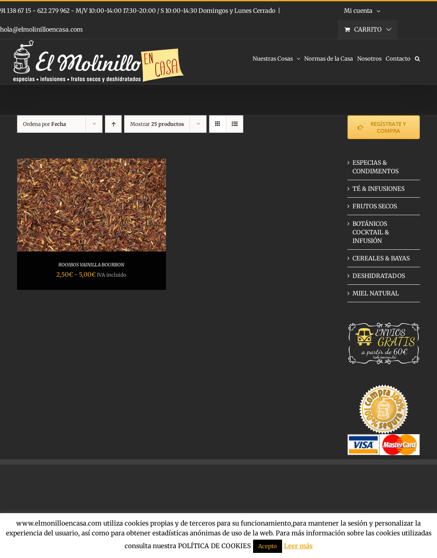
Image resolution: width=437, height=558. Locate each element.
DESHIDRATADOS (379, 276)
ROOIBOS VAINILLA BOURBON (91, 265)
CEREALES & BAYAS (381, 258)
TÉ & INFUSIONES (379, 189)
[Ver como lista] (234, 124)
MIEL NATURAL (376, 293)
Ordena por (44, 124)
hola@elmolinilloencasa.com (41, 29)
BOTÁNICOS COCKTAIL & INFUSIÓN (371, 232)
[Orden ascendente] (113, 124)
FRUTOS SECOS (375, 206)
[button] (417, 58)
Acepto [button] (267, 546)
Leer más (298, 546)
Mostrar (157, 124)
